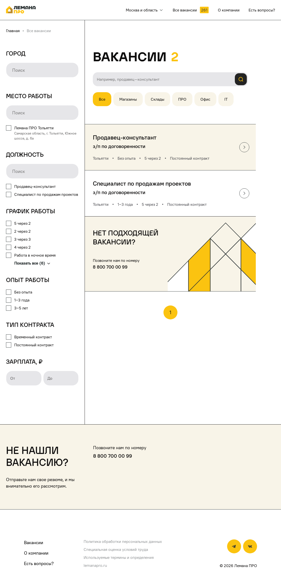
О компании (36, 553)
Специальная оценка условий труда (116, 549)
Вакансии (33, 542)
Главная (13, 30)
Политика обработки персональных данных (123, 541)
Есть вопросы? (39, 563)
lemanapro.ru (95, 565)
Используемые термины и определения (119, 557)
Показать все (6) (32, 263)
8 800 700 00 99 (110, 267)
